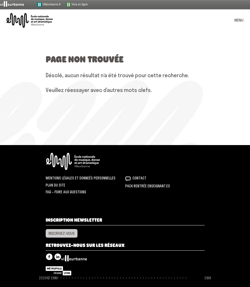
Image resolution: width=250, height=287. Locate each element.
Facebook (49, 256)
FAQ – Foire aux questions (66, 192)
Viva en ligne (77, 4)
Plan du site (55, 185)
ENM (80, 161)
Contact (139, 178)
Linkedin (57, 256)
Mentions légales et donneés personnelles (80, 178)
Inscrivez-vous (62, 233)
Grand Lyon (58, 270)
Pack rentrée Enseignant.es (147, 186)
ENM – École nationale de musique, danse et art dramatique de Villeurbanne (36, 20)
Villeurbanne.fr (49, 4)
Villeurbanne (74, 259)
